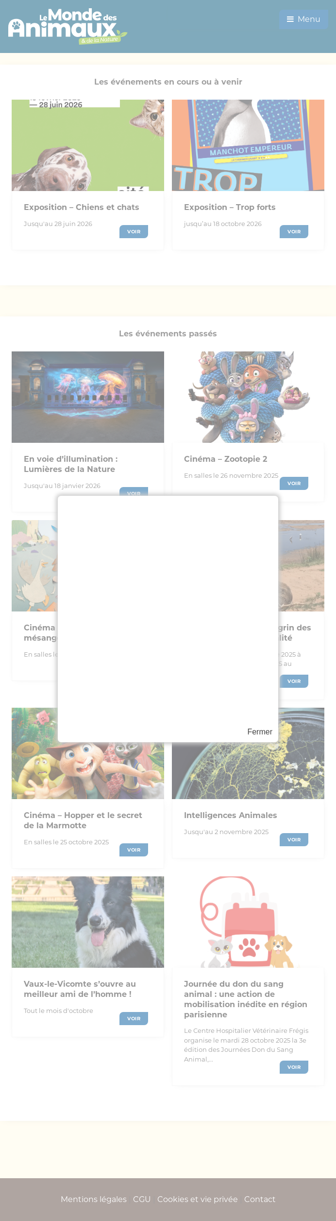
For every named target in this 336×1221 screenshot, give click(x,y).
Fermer (259, 732)
